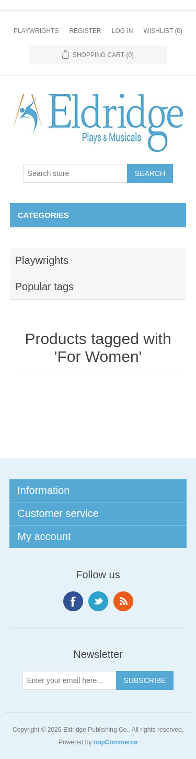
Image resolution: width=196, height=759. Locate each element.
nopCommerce (115, 742)
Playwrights (36, 31)
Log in (122, 31)
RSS (123, 601)
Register (85, 31)
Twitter (98, 601)
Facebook (73, 601)
